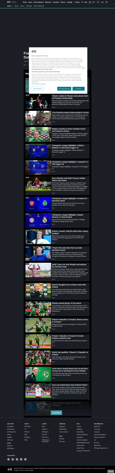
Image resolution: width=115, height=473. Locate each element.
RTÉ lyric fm (45, 437)
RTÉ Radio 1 (45, 432)
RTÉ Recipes (10, 448)
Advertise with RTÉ (99, 437)
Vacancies (97, 432)
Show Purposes (38, 88)
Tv (82, 2)
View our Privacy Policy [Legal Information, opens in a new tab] (47, 69)
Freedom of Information (83, 451)
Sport (30, 2)
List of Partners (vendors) (39, 84)
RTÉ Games (10, 426)
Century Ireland (63, 432)
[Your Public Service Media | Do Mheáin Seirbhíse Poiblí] (10, 469)
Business (48, 2)
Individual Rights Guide (83, 442)
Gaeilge (69, 2)
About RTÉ (97, 426)
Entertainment (39, 2)
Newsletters (97, 445)
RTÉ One (27, 432)
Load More (56, 413)
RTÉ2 (26, 434)
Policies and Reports (82, 434)
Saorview (96, 442)
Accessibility (80, 432)
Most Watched (39, 6)
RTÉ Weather (63, 429)
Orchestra (62, 426)
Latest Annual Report (100, 434)
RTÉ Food (9, 446)
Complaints (80, 437)
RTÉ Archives (10, 429)
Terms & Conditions (82, 440)
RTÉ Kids (61, 439)
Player (77, 2)
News (25, 2)
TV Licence (97, 429)
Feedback (79, 429)
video (9, 6)
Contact (79, 426)
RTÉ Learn (10, 440)
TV (25, 429)
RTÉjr (26, 440)
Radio (86, 2)
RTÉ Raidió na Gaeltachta (46, 440)
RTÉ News (27, 437)
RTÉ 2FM (44, 434)
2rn (95, 440)
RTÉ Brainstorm (11, 432)
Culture (62, 2)
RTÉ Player (28, 426)
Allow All (78, 88)
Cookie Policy (80, 448)
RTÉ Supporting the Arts (101, 448)
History (9, 434)
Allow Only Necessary (64, 88)
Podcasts (44, 429)
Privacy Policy (80, 445)
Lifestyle (56, 2)
